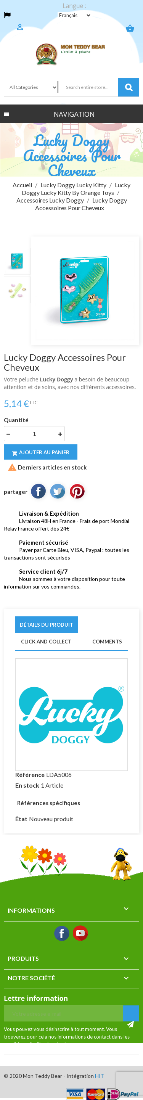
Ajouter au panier (40, 453)
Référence (30, 774)
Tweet (57, 491)
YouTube (80, 933)
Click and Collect (46, 641)
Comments (107, 641)
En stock (27, 785)
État (21, 818)
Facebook (62, 933)
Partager (38, 491)
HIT (99, 1076)
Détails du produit (46, 625)
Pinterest (77, 491)
